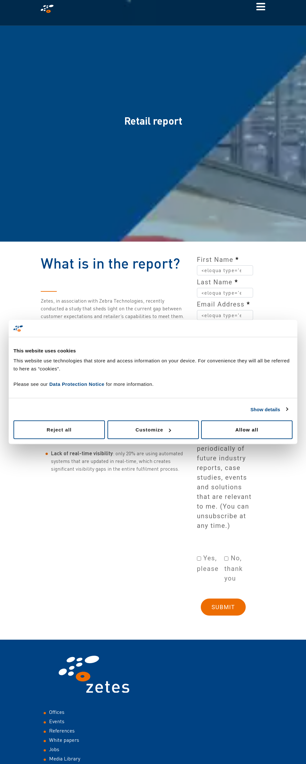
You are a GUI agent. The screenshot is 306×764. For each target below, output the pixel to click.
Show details (265, 409)
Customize (153, 429)
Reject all (59, 429)
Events (56, 721)
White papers (64, 740)
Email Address (223, 304)
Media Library (64, 758)
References (62, 730)
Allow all (247, 429)
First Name (218, 259)
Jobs (54, 749)
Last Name (217, 282)
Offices (56, 712)
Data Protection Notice (77, 384)
